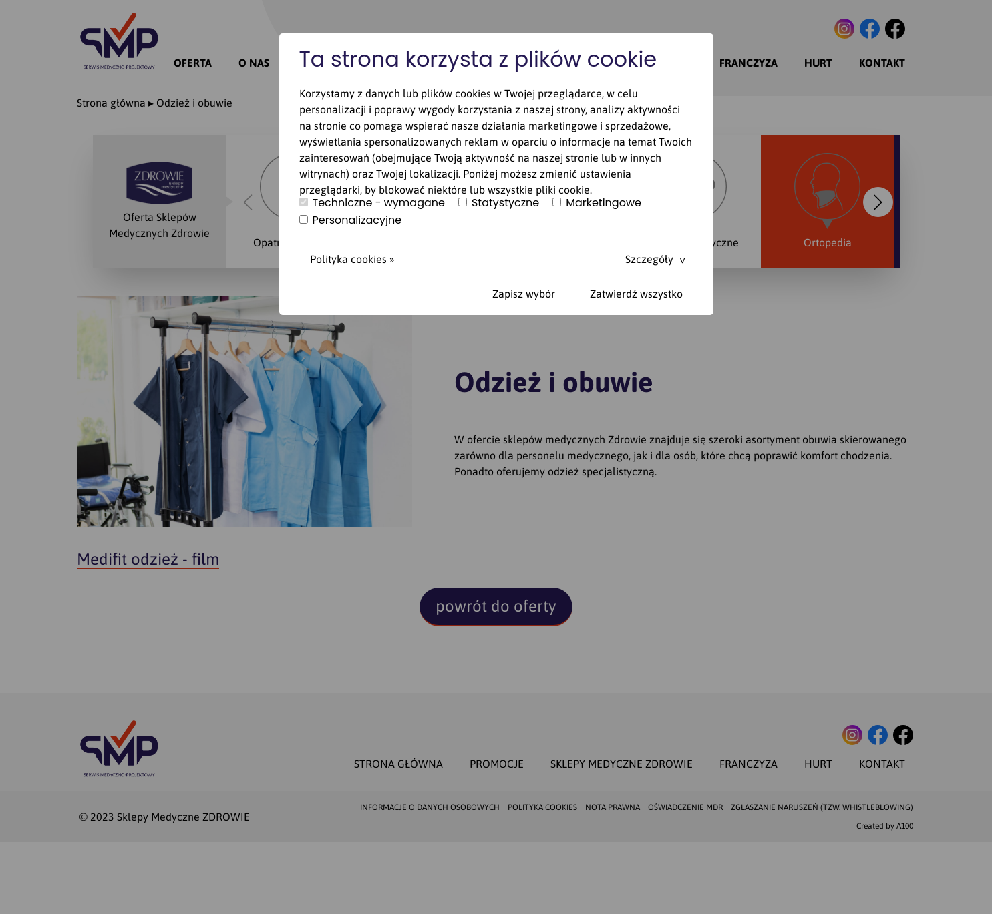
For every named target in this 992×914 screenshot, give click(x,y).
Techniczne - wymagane (372, 203)
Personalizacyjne (350, 220)
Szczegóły (649, 259)
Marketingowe (596, 203)
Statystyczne (498, 203)
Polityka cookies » (352, 259)
